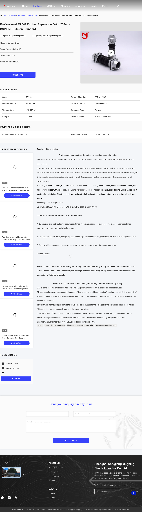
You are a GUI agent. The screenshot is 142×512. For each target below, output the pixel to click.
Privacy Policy (17, 509)
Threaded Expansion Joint (27, 16)
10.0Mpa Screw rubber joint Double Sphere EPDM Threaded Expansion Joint (15, 288)
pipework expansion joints (106, 325)
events (94, 6)
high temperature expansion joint (80, 325)
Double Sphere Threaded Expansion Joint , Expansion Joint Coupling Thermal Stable (15, 338)
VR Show (51, 6)
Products (37, 6)
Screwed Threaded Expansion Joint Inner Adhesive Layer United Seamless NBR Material (16, 190)
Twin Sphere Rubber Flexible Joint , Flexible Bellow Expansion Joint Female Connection (16, 239)
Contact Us (80, 6)
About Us (65, 6)
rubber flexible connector (55, 325)
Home (25, 6)
